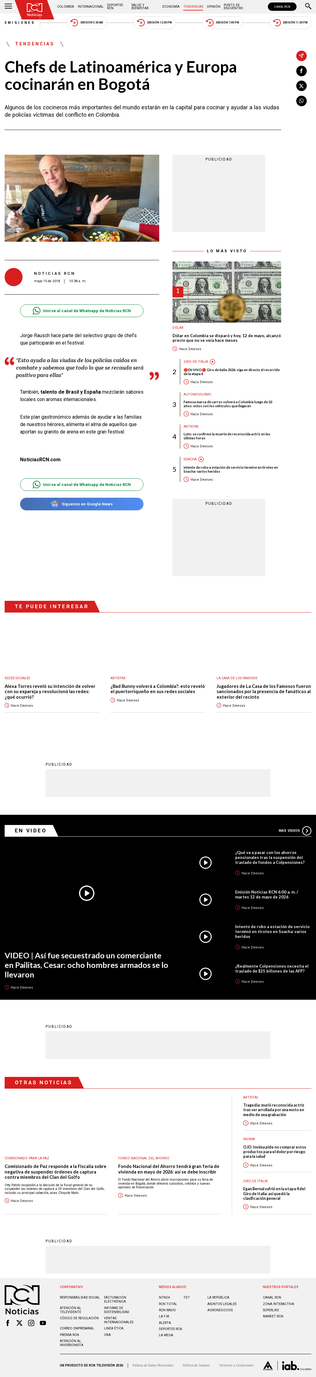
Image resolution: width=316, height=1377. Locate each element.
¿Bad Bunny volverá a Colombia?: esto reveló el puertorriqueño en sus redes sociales (157, 689)
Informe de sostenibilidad (116, 1310)
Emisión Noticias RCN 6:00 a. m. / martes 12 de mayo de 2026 (266, 894)
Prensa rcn (69, 1335)
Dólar (178, 328)
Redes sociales (17, 678)
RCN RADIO (167, 1310)
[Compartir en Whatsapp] (301, 101)
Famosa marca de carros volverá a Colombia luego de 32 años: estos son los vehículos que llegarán (228, 404)
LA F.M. (164, 1316)
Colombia (65, 7)
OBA (107, 1335)
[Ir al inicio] (34, 9)
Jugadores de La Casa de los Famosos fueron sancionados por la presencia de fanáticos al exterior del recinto (264, 692)
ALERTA (165, 1323)
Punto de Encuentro (233, 6)
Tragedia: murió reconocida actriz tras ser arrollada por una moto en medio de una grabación (273, 1110)
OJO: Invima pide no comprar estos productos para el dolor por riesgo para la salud (274, 1152)
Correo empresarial (77, 1328)
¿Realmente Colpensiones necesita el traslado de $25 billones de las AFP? (272, 968)
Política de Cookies (196, 1365)
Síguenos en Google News (81, 504)
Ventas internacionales (118, 1320)
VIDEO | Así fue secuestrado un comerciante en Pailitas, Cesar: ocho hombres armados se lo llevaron (86, 965)
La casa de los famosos (237, 678)
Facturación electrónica (115, 1299)
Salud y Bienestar (139, 6)
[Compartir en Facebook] (301, 71)
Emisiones (20, 23)
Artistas (191, 427)
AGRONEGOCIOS (220, 1310)
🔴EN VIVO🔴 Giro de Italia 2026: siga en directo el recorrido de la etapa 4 (232, 372)
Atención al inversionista (71, 1343)
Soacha (190, 459)
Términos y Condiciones (236, 1365)
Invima (249, 1139)
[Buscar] (308, 6)
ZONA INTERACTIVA (278, 1304)
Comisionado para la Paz (27, 1158)
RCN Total (168, 1304)
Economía (171, 7)
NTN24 (164, 1297)
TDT (186, 1297)
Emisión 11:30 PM (290, 23)
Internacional (91, 7)
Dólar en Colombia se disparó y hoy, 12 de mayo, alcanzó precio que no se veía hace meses (227, 338)
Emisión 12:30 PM (154, 23)
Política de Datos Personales (152, 1365)
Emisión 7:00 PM (222, 23)
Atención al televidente (70, 1310)
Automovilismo (197, 394)
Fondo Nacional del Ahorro (143, 1158)
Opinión (213, 7)
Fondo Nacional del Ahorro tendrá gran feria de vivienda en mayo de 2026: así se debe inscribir (168, 1169)
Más (295, 830)
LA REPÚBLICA (218, 1297)
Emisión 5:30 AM (86, 23)
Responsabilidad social (80, 1297)
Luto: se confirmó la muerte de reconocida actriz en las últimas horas (227, 436)
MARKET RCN (273, 1316)
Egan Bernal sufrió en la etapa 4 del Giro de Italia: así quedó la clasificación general (274, 1194)
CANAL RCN (282, 6)
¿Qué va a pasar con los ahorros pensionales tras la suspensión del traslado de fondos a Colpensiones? (270, 857)
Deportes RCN (115, 6)
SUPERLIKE (271, 1310)
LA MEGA (166, 1335)
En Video (31, 830)
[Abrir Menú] (8, 6)
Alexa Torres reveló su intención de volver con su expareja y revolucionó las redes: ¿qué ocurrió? (50, 692)
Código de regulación (79, 1318)
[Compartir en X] (301, 86)
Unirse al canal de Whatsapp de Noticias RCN (82, 311)
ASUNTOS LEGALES (221, 1304)
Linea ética (113, 1328)
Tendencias (193, 7)
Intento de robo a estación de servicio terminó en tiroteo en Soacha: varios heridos (231, 469)
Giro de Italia (196, 362)
